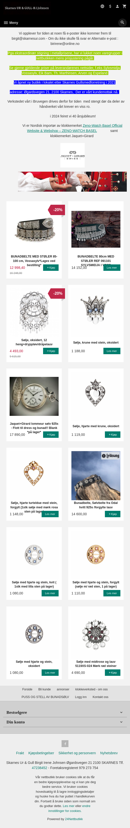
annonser (63, 689)
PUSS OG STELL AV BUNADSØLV (45, 697)
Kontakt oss (100, 697)
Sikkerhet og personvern (77, 753)
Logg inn (81, 697)
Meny (10, 23)
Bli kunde (44, 689)
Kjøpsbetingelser (41, 753)
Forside (27, 689)
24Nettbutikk (74, 819)
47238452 (39, 768)
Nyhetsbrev (109, 753)
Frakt (20, 753)
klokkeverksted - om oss (91, 689)
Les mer (69, 806)
